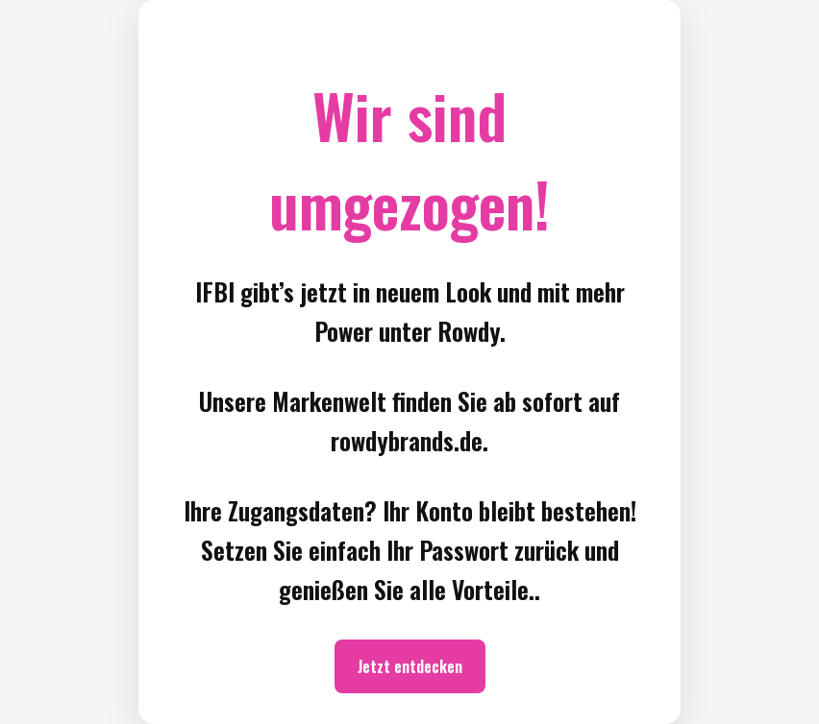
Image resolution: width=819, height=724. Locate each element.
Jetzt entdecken (410, 666)
